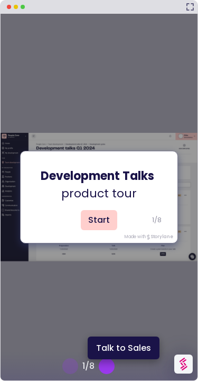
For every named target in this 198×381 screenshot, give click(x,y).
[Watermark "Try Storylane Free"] (183, 364)
